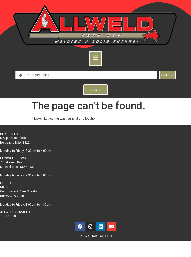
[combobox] (86, 75)
